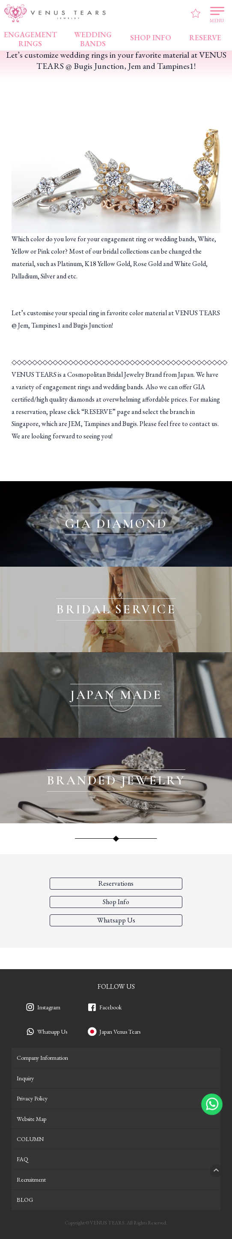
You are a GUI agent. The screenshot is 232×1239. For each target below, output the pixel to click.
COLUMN (30, 1139)
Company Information (42, 1058)
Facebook (110, 1007)
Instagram (48, 1007)
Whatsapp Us (52, 1031)
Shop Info (116, 901)
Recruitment (31, 1179)
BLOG (25, 1200)
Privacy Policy (32, 1098)
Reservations (116, 883)
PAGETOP (216, 1170)
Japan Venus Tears (119, 1031)
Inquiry (25, 1078)
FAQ (22, 1159)
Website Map (31, 1119)
